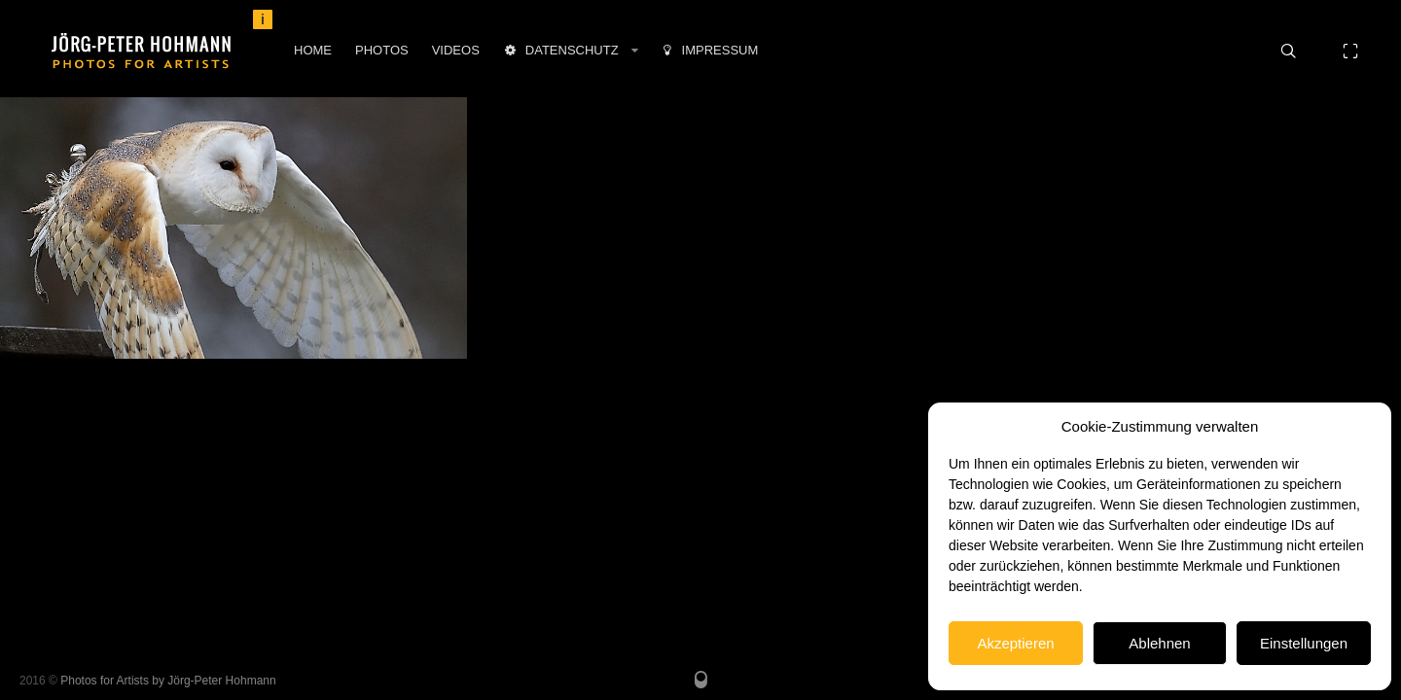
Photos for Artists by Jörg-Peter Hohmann (167, 680)
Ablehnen (1159, 643)
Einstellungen (1303, 643)
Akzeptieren (1015, 643)
